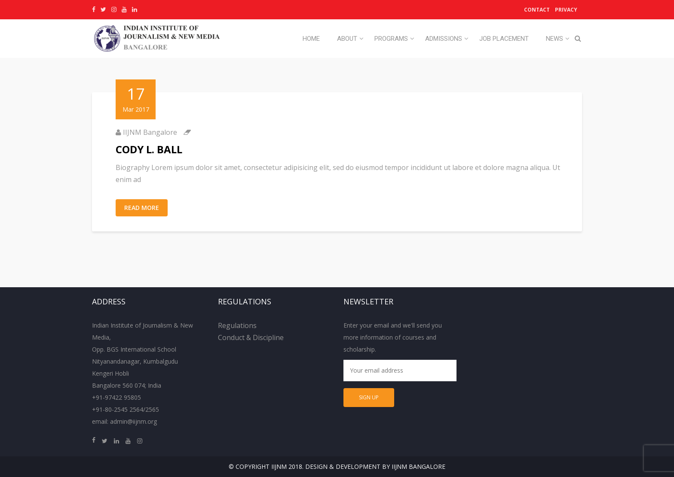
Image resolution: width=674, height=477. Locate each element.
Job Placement (504, 39)
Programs (391, 39)
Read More (141, 208)
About (347, 39)
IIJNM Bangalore (150, 132)
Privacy (566, 9)
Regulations (237, 325)
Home (311, 39)
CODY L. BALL (149, 149)
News (554, 39)
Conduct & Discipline (251, 337)
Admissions (443, 39)
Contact (537, 9)
